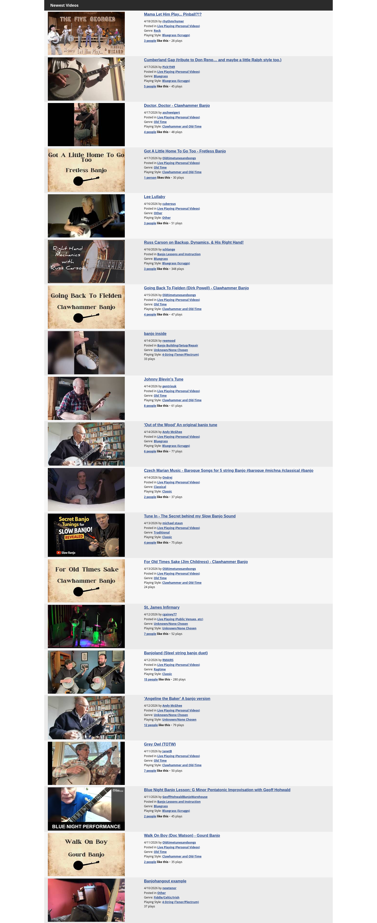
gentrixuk (169, 386)
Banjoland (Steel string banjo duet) (176, 653)
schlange (168, 249)
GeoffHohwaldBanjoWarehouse (184, 797)
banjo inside (155, 334)
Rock (157, 31)
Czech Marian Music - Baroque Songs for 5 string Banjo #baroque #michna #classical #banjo (228, 470)
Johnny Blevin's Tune (163, 379)
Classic (167, 491)
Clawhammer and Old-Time (181, 126)
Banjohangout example (165, 881)
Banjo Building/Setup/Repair (177, 345)
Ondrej (167, 477)
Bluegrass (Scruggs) (176, 35)
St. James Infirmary (162, 607)
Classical (160, 487)
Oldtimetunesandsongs (179, 158)
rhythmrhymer (173, 21)
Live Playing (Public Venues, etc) (180, 619)
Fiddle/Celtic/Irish (166, 897)
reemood (168, 341)
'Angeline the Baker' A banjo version (177, 699)
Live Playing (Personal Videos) (178, 26)
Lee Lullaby (154, 197)
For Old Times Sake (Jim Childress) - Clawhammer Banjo (196, 562)
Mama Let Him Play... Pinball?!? (173, 14)
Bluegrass (161, 76)
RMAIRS (167, 660)
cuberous (169, 204)
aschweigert (171, 112)
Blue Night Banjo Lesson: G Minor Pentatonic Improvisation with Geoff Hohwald (217, 790)
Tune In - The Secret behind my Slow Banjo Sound (190, 516)
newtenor (169, 888)
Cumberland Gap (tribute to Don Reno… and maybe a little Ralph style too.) (213, 60)
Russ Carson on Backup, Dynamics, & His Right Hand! (194, 242)
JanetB (167, 751)
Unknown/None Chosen (171, 350)
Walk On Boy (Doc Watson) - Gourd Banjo (182, 835)
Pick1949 (168, 67)
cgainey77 (169, 614)
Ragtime (160, 669)
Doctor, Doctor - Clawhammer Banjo (177, 105)
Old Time (160, 122)
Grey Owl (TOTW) (160, 744)
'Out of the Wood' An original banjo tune (180, 425)
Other (158, 213)
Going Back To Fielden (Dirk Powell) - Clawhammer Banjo (196, 288)
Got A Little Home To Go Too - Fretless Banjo (185, 151)
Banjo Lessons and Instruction (179, 254)
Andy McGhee (172, 432)
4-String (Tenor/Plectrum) (180, 354)
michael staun (172, 523)
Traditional (162, 532)
